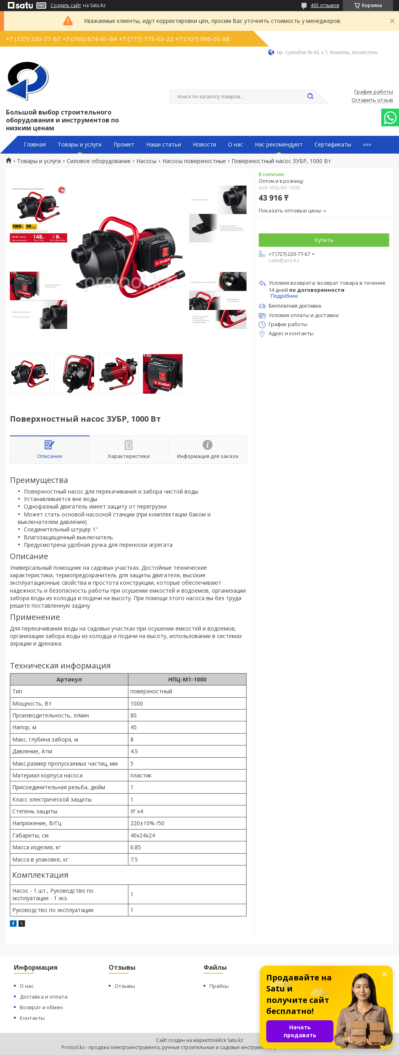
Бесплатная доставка (295, 306)
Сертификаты (332, 144)
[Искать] (310, 97)
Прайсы (219, 985)
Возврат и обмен (41, 1007)
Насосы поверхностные (194, 161)
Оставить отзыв (372, 100)
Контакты (32, 1017)
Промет (123, 144)
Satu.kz (235, 1040)
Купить (323, 240)
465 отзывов (325, 5)
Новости (204, 144)
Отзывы (125, 985)
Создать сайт (66, 5)
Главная (35, 144)
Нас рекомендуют (279, 144)
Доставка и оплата (44, 996)
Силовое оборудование (99, 161)
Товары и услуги (80, 144)
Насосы (146, 161)
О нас (235, 144)
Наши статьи (163, 144)
